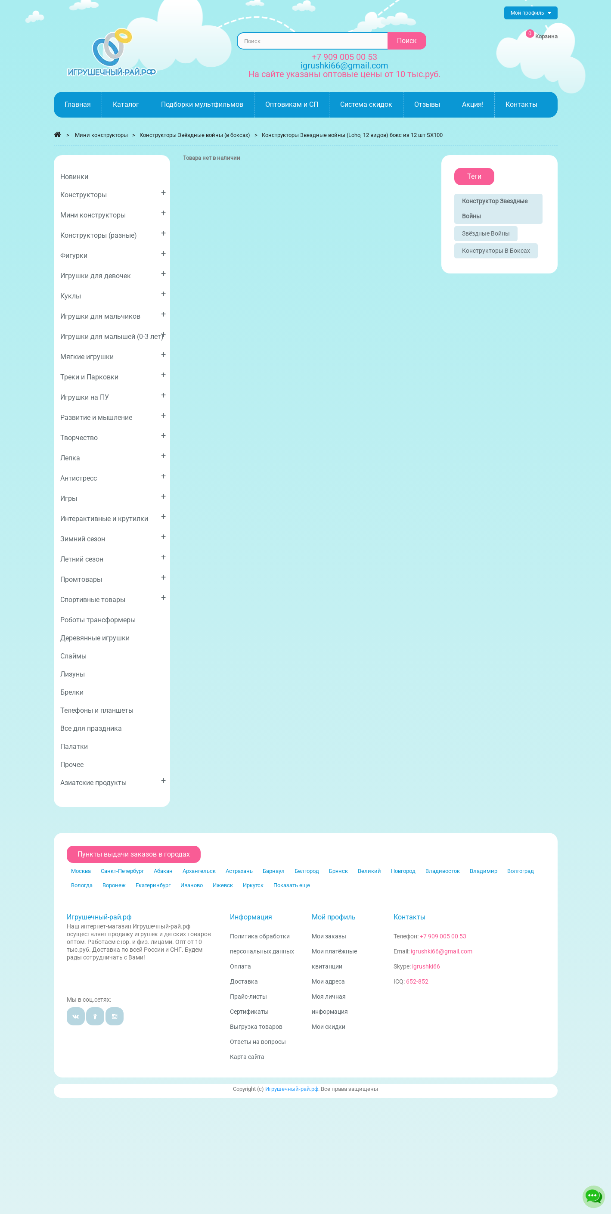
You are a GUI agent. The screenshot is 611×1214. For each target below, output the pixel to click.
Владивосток (442, 871)
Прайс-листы (248, 996)
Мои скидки (328, 1026)
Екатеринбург (153, 885)
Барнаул (274, 871)
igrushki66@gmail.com (441, 951)
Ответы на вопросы (258, 1041)
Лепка (113, 456)
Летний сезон (113, 557)
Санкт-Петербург (122, 871)
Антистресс (113, 476)
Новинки (74, 177)
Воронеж (114, 885)
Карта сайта (247, 1056)
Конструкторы (113, 193)
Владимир (483, 871)
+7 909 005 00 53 (344, 57)
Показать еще (291, 885)
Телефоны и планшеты (96, 710)
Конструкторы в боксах (496, 250)
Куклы (113, 294)
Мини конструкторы (113, 213)
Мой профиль (334, 917)
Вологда (82, 885)
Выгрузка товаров (256, 1026)
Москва (81, 871)
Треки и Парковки (113, 375)
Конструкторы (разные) (113, 233)
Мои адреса (328, 981)
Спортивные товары (113, 598)
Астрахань (239, 871)
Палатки (74, 746)
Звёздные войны (486, 233)
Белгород (307, 871)
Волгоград (520, 871)
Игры (113, 497)
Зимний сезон (113, 537)
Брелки (72, 692)
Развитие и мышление (113, 416)
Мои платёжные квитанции (334, 959)
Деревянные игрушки (95, 638)
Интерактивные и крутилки (113, 517)
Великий (369, 871)
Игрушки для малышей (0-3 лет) (113, 335)
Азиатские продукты (113, 781)
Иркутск (253, 885)
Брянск (338, 871)
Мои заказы (329, 936)
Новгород (403, 871)
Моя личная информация (330, 1004)
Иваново (191, 885)
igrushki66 (426, 966)
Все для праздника (91, 728)
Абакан (163, 871)
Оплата (240, 966)
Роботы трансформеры (98, 620)
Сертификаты (249, 1011)
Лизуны (72, 674)
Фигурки (113, 254)
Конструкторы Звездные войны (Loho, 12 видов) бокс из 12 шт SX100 (352, 135)
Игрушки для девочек (113, 274)
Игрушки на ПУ (113, 395)
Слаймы (73, 656)
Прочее (72, 765)
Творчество (113, 436)
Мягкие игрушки (113, 355)
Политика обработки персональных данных (262, 944)
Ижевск (223, 885)
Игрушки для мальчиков (113, 314)
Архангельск (199, 871)
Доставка (244, 981)
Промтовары (113, 578)
